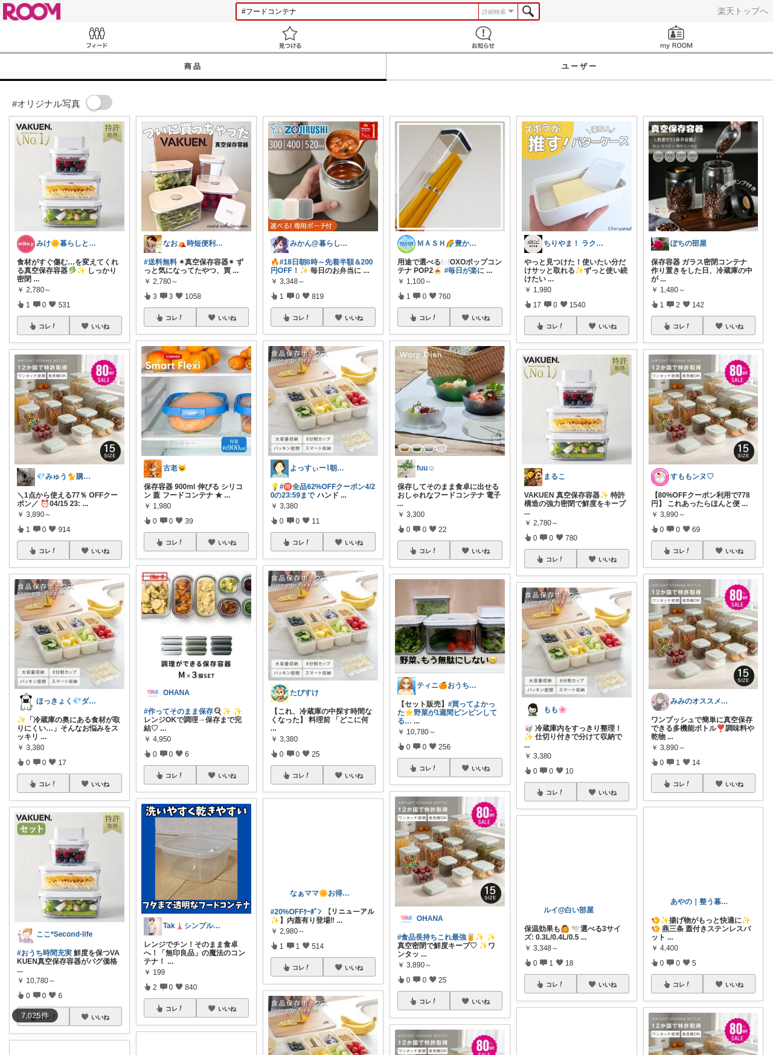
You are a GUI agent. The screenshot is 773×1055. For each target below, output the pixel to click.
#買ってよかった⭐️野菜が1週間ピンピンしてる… (447, 712)
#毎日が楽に (464, 270)
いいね (100, 326)
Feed (96, 37)
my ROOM (676, 37)
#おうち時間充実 (44, 953)
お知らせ (483, 37)
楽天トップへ (742, 11)
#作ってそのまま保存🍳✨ (187, 711)
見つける (289, 37)
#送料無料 (160, 262)
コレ (48, 326)
